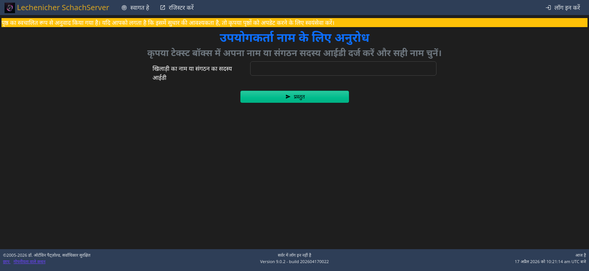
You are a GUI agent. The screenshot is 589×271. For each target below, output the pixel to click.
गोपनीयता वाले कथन (29, 261)
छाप (7, 261)
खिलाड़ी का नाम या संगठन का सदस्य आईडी (192, 73)
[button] (294, 97)
